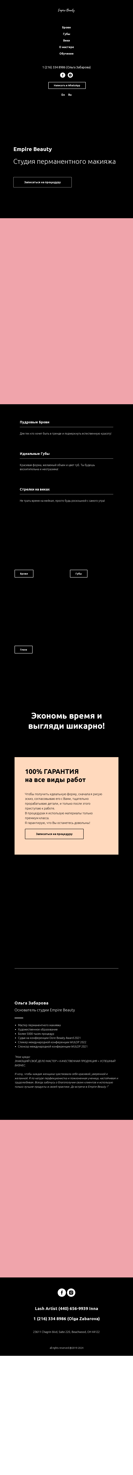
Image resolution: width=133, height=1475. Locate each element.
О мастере (66, 47)
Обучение (66, 53)
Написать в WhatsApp (67, 85)
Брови (66, 27)
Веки (66, 40)
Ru (70, 94)
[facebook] (62, 75)
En (63, 94)
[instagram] (70, 75)
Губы (66, 33)
